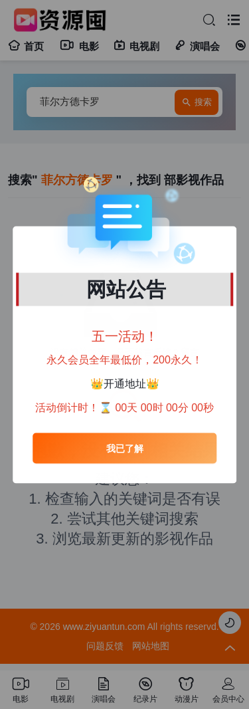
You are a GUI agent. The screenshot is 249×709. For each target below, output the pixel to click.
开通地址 (125, 383)
